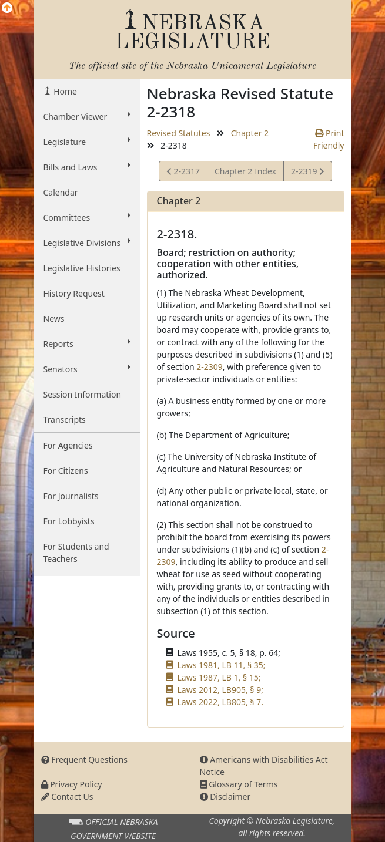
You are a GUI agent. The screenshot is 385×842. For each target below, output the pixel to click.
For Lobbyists (69, 521)
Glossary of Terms (239, 784)
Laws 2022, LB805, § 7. (220, 702)
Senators (86, 369)
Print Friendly (328, 139)
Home (64, 91)
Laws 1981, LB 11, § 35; (222, 665)
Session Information (82, 394)
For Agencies (68, 445)
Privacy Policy (71, 784)
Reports (86, 343)
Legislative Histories (81, 268)
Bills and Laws (86, 167)
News (54, 318)
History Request (74, 293)
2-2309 (209, 366)
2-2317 (183, 172)
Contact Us (67, 796)
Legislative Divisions (86, 242)
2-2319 (307, 172)
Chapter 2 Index (245, 171)
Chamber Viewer (86, 116)
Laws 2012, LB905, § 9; (220, 689)
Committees (86, 217)
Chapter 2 (250, 133)
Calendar (60, 192)
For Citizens (65, 470)
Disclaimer (225, 796)
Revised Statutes (178, 133)
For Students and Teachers (76, 552)
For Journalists (71, 495)
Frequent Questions (84, 759)
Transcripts (64, 419)
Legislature (86, 141)
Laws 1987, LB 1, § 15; (219, 677)
